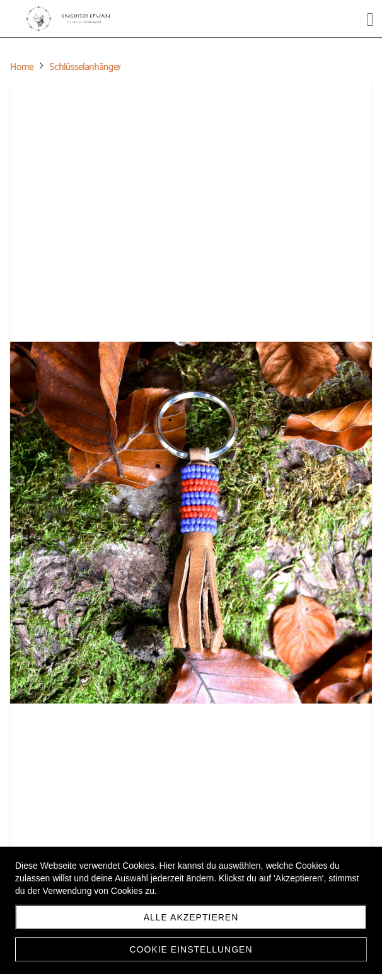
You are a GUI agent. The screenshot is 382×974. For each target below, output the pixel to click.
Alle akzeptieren (191, 917)
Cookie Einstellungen (190, 949)
